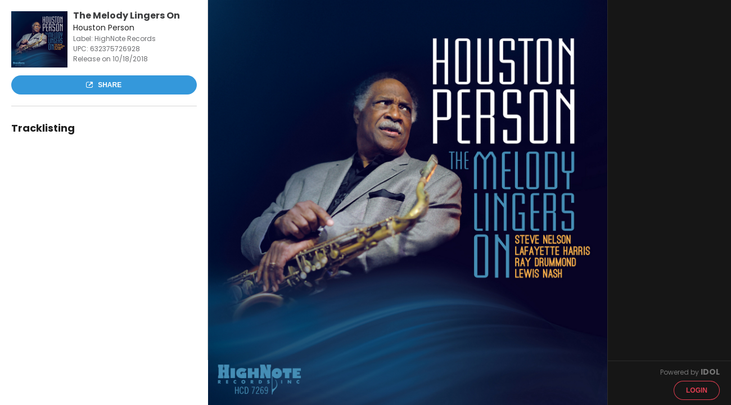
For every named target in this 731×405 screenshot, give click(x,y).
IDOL (710, 371)
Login (696, 390)
